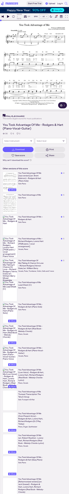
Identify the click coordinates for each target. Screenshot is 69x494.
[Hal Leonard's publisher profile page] (22, 115)
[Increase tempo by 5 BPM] (46, 16)
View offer (57, 10)
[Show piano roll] (61, 16)
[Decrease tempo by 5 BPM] (40, 16)
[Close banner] (66, 10)
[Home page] (9, 3)
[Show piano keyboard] (56, 16)
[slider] (1, 20)
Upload (50, 3)
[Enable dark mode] (50, 16)
